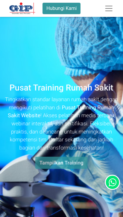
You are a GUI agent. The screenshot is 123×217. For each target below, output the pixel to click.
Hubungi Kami (61, 8)
